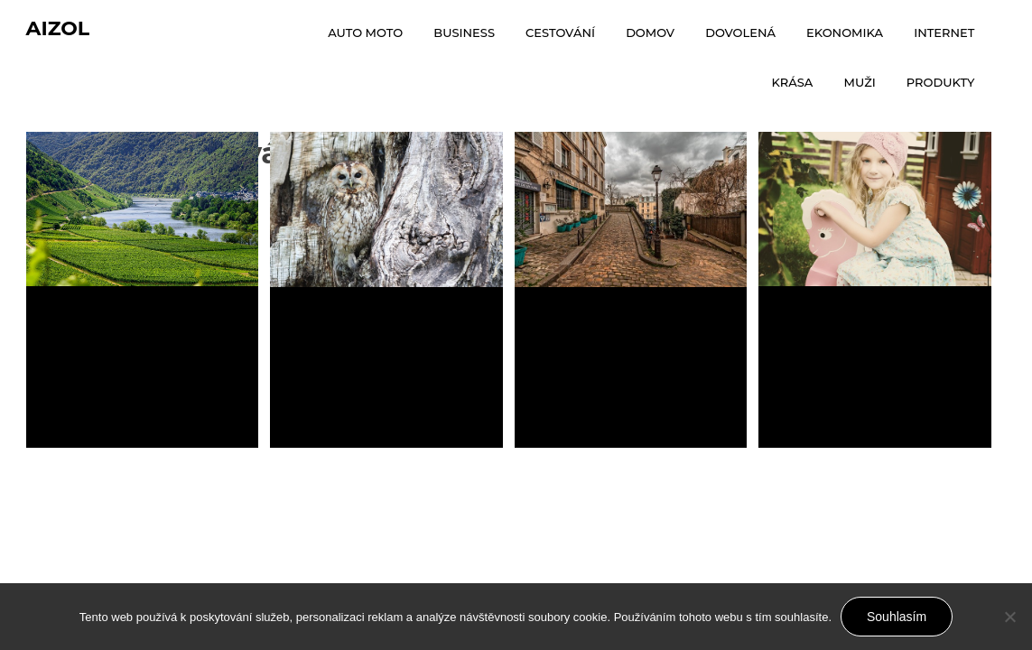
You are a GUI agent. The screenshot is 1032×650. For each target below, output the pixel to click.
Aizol (58, 28)
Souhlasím (896, 616)
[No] (1009, 617)
